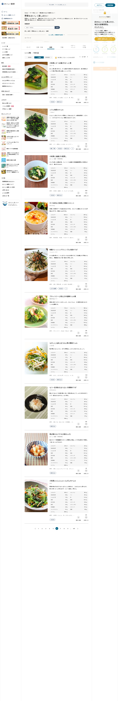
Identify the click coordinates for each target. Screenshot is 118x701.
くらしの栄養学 (8, 106)
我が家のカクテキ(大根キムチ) (60, 434)
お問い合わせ (5, 190)
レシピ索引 (5, 52)
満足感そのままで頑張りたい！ (47, 13)
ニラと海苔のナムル (56, 110)
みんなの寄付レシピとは (8, 80)
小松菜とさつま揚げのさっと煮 (60, 63)
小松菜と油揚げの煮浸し (58, 156)
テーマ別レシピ (6, 49)
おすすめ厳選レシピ (7, 55)
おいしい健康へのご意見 (8, 187)
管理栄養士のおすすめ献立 (9, 72)
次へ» (78, 528)
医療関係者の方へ (8, 18)
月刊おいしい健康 (6, 109)
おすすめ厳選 (53, 288)
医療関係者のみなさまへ (8, 181)
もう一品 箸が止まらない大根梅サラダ (63, 387)
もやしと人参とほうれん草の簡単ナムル (63, 343)
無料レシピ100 (6, 58)
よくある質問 (5, 193)
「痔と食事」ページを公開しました (57, 4)
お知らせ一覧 (5, 196)
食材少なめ (59, 101)
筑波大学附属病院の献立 (8, 69)
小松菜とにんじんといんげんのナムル (63, 481)
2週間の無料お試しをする (104, 39)
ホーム (5, 11)
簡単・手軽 (52, 148)
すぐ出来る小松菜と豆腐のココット (62, 203)
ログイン (99, 5)
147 (74, 528)
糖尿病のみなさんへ (7, 86)
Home (26, 13)
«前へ (34, 528)
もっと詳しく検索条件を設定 (56, 35)
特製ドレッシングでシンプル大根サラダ (63, 250)
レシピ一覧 (5, 46)
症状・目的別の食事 (7, 94)
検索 (57, 27)
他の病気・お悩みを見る (8, 38)
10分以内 (52, 101)
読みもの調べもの (6, 103)
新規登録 (110, 5)
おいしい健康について (9, 15)
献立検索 (6, 66)
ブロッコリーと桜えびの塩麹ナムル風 (63, 296)
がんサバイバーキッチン (8, 83)
